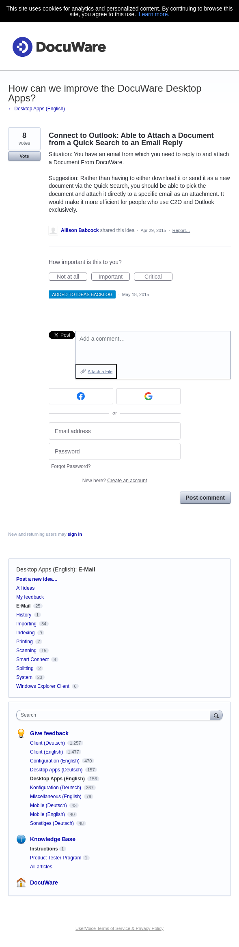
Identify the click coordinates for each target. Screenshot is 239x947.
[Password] (115, 451)
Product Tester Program (56, 858)
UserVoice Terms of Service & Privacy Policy (119, 928)
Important (114, 277)
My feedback (30, 597)
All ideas (25, 588)
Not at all (72, 277)
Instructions (44, 849)
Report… (181, 230)
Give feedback (49, 733)
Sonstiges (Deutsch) (52, 823)
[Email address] (115, 431)
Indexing (25, 633)
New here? (114, 480)
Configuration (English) (55, 761)
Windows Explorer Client (42, 686)
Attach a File (100, 371)
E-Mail (86, 569)
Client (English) (47, 752)
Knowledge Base (52, 839)
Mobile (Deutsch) (49, 805)
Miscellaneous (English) (56, 796)
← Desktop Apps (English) (36, 109)
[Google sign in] (148, 396)
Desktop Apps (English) (45, 569)
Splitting (25, 668)
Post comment (205, 497)
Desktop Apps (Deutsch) (57, 770)
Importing (26, 624)
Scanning (26, 650)
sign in (75, 534)
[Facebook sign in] (81, 396)
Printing (24, 641)
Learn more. (154, 14)
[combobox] (115, 715)
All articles (41, 867)
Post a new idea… (37, 579)
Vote (24, 156)
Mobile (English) (48, 814)
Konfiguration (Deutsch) (56, 787)
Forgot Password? (70, 466)
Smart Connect (32, 659)
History (23, 615)
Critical (158, 277)
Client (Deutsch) (48, 743)
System (24, 677)
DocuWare (44, 882)
